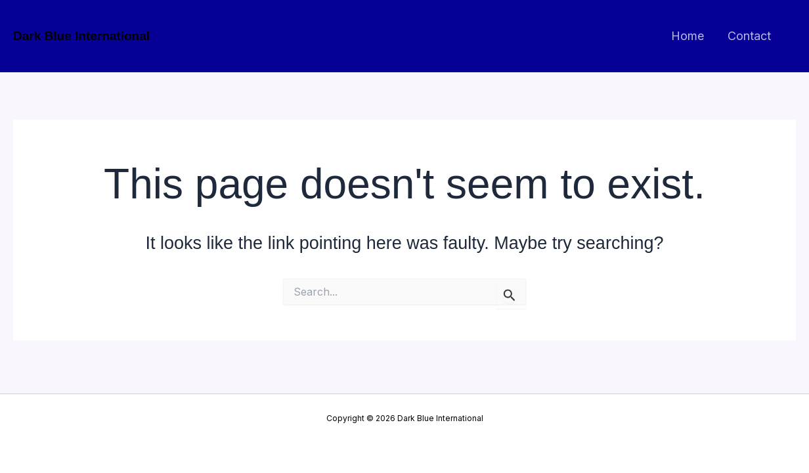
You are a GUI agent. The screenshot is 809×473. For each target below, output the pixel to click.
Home (687, 36)
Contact (749, 36)
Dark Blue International (81, 36)
